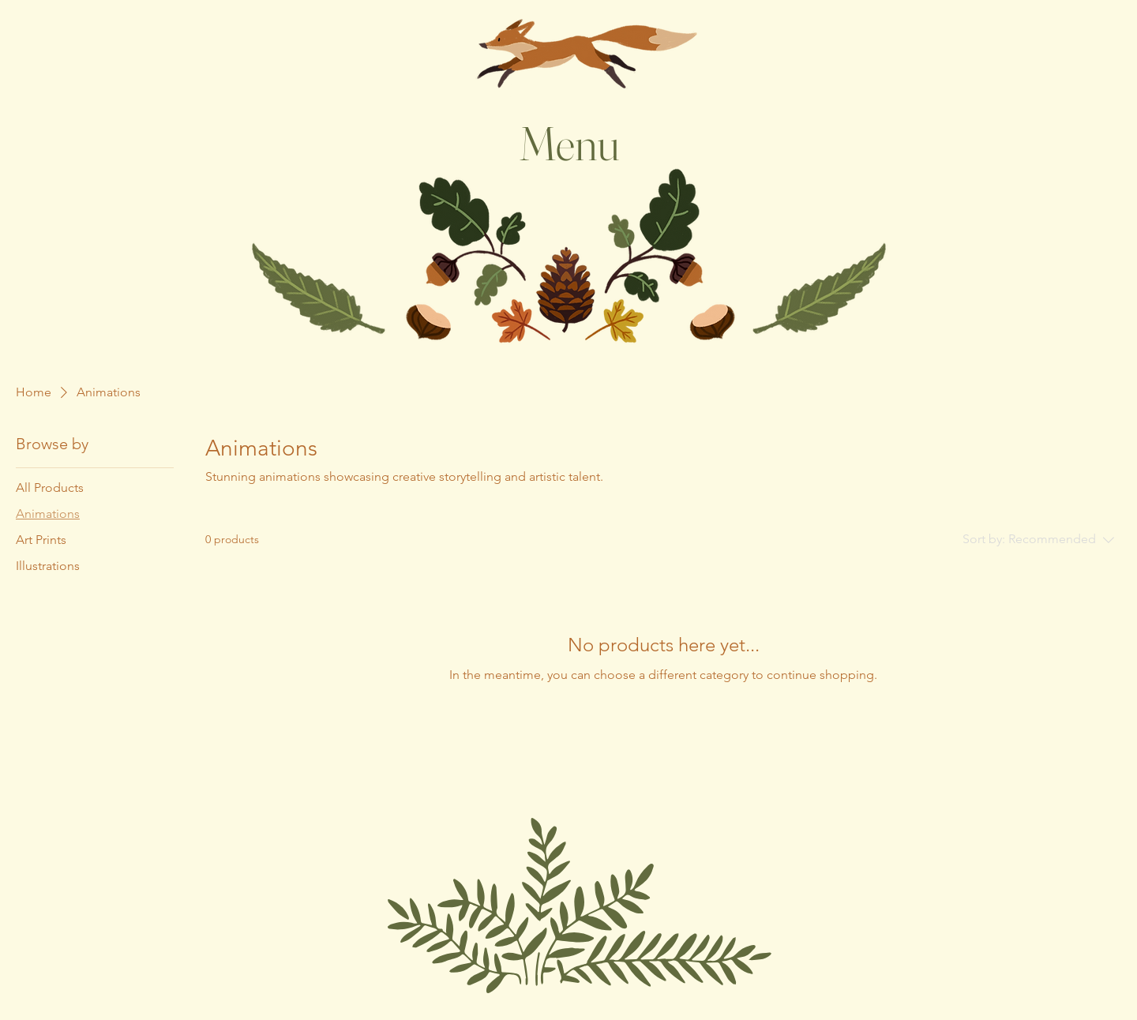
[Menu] (568, 143)
